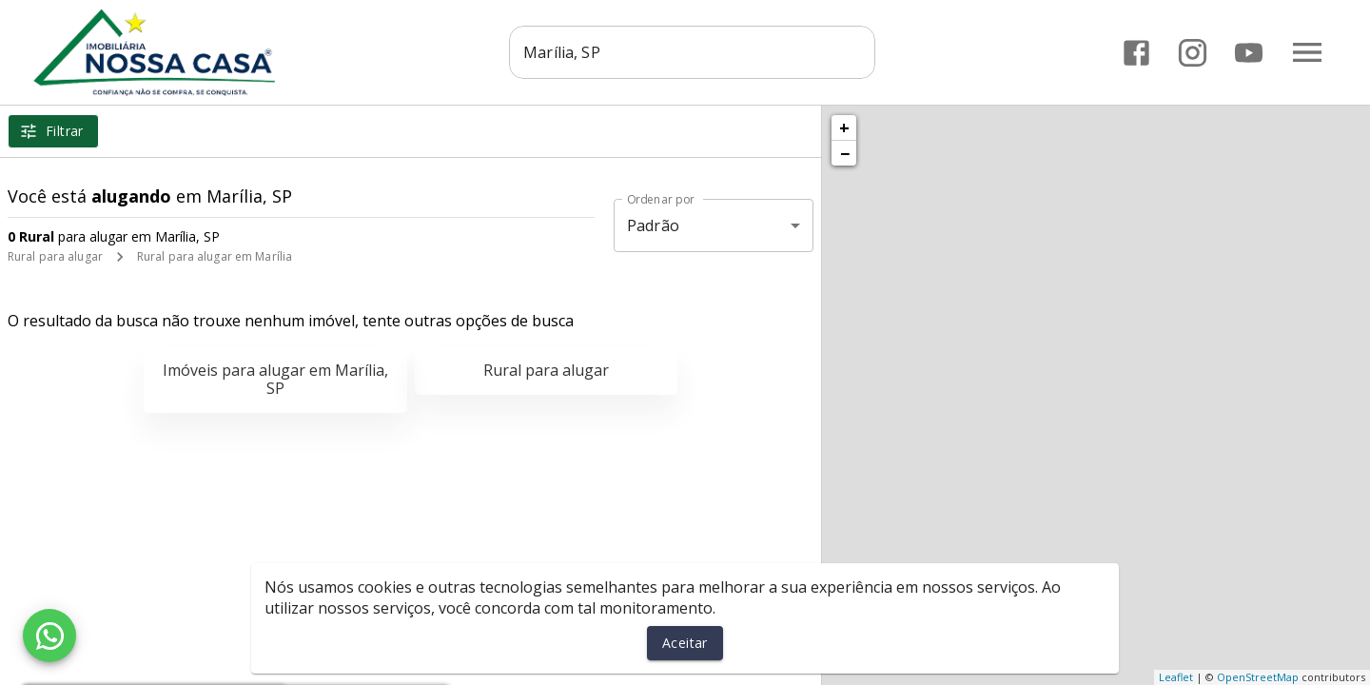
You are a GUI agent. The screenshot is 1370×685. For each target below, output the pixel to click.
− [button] (845, 153)
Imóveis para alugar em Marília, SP (275, 379)
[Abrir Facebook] (1136, 52)
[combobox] (697, 52)
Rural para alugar (55, 256)
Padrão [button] (653, 225)
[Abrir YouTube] (1248, 52)
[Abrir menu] (1307, 52)
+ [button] (844, 127)
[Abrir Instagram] (1192, 52)
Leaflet (1176, 677)
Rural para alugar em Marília (214, 256)
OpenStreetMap (1258, 677)
